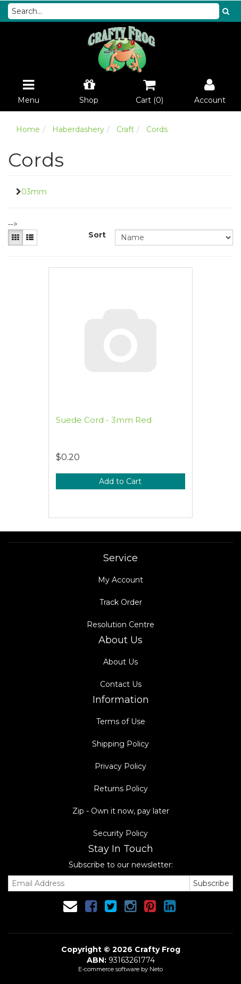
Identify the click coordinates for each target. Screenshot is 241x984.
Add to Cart (120, 481)
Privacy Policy (120, 766)
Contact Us (121, 684)
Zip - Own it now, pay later (120, 811)
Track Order (120, 602)
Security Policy (120, 833)
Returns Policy (121, 788)
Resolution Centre (120, 624)
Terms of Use (120, 721)
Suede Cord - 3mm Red (104, 420)
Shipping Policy (120, 744)
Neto (156, 969)
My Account (120, 580)
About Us (120, 662)
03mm (34, 191)
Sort (97, 235)
